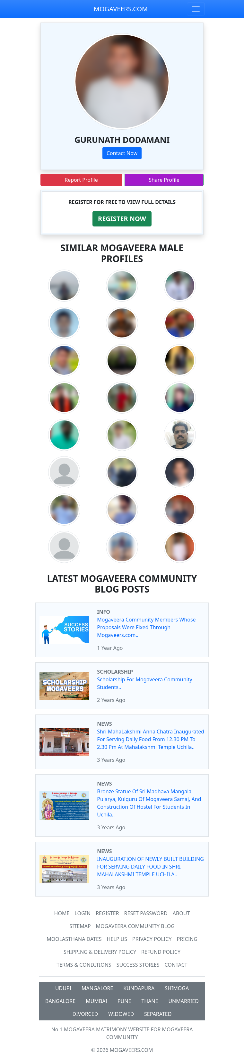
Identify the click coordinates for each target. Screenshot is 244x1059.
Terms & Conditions (84, 964)
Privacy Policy (151, 939)
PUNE (124, 1001)
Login (82, 913)
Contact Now (122, 153)
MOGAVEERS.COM (121, 9)
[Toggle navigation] (196, 9)
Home (62, 913)
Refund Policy (160, 951)
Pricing (187, 939)
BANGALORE (60, 1001)
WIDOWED (121, 1014)
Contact (176, 964)
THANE (149, 1001)
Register (107, 913)
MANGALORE (97, 988)
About (181, 913)
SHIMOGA (177, 988)
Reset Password (146, 913)
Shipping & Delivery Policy (100, 951)
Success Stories (138, 964)
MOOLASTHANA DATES (74, 939)
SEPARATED (157, 1014)
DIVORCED (85, 1014)
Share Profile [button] (164, 179)
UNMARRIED (183, 1001)
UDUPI (63, 988)
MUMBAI (96, 1001)
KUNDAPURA (138, 988)
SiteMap (80, 926)
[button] (122, 218)
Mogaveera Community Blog (135, 926)
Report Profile (81, 179)
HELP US (117, 939)
